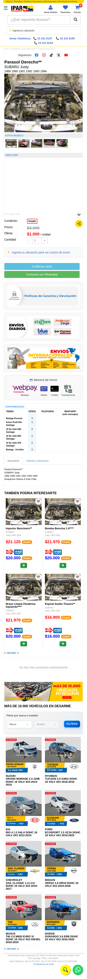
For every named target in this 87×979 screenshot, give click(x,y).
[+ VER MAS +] (11, 653)
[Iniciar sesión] (50, 9)
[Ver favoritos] (65, 9)
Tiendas (18, 1)
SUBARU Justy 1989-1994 (23, 49)
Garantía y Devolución (44, 1)
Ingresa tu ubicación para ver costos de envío (41, 252)
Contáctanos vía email (43, 964)
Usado (32, 221)
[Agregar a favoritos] (79, 215)
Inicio (9, 1)
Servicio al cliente (67, 1)
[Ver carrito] (77, 9)
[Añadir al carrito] (24, 565)
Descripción (13, 461)
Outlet (27, 1)
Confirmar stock (42, 266)
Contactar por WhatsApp (42, 274)
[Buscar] (75, 19)
